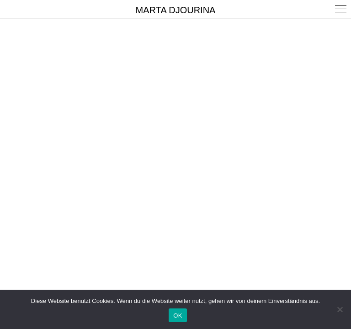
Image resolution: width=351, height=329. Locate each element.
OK (177, 315)
